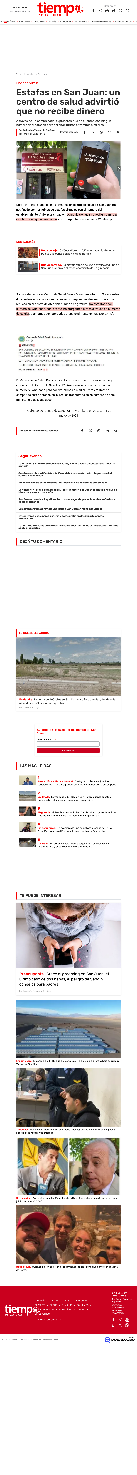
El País (52, 21)
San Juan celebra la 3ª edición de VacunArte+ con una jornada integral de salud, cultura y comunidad (65, 474)
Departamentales (101, 21)
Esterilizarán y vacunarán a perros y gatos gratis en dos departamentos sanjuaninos (61, 517)
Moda (82, 1309)
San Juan (24, 21)
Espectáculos (123, 21)
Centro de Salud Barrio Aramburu (66, 410)
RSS (61, 1320)
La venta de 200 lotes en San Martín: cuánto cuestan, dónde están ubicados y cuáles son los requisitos (68, 526)
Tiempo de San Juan (26, 74)
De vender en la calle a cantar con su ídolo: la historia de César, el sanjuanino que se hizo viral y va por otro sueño (67, 491)
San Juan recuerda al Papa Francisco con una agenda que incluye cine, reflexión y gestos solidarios (66, 500)
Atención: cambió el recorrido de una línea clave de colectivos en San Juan (62, 482)
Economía (40, 1300)
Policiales (81, 21)
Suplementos (42, 1314)
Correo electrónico (46, 739)
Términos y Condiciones (46, 1320)
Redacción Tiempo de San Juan (39, 130)
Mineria (54, 1300)
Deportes (39, 21)
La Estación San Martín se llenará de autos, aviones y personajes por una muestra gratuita (66, 464)
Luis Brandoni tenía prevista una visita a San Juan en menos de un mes (60, 508)
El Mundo (65, 21)
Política (10, 21)
